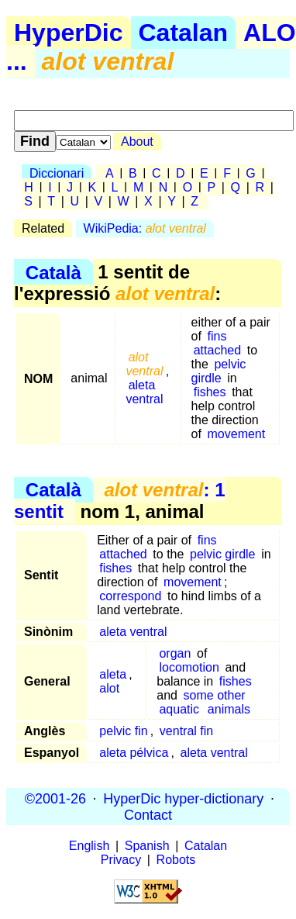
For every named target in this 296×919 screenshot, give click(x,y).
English (89, 845)
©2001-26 (55, 798)
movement (237, 433)
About (137, 141)
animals (229, 709)
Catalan (184, 33)
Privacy (121, 859)
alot (109, 688)
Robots (176, 859)
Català (53, 271)
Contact (148, 814)
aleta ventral (144, 392)
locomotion (189, 667)
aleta (112, 674)
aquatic (179, 709)
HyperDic (68, 33)
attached (217, 350)
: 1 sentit (119, 500)
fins (217, 336)
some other (215, 695)
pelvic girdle (218, 371)
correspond (130, 596)
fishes (210, 392)
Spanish (147, 845)
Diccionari (56, 173)
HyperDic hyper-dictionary (183, 798)
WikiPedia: (145, 228)
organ (175, 653)
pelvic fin (123, 731)
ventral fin (186, 731)
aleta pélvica (133, 752)
